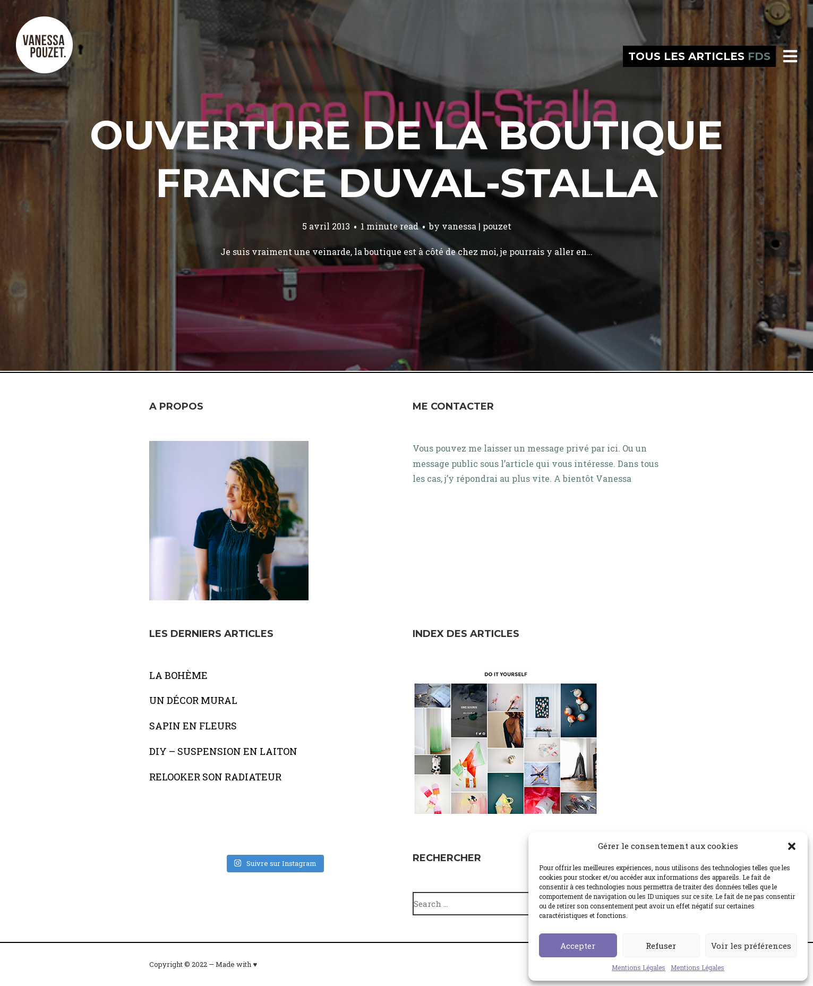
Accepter (577, 945)
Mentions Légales (638, 967)
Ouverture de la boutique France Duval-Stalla (406, 158)
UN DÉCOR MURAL (193, 700)
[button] (791, 846)
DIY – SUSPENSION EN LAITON (223, 751)
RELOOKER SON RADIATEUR (215, 776)
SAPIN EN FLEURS (193, 725)
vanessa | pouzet (476, 226)
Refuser (661, 945)
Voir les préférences (751, 945)
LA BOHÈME (178, 675)
